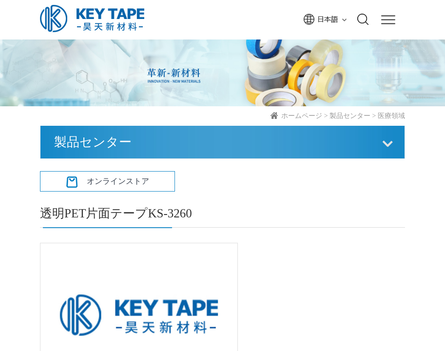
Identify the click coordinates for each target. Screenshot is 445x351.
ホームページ (301, 115)
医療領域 (391, 115)
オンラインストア (107, 181)
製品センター (349, 115)
